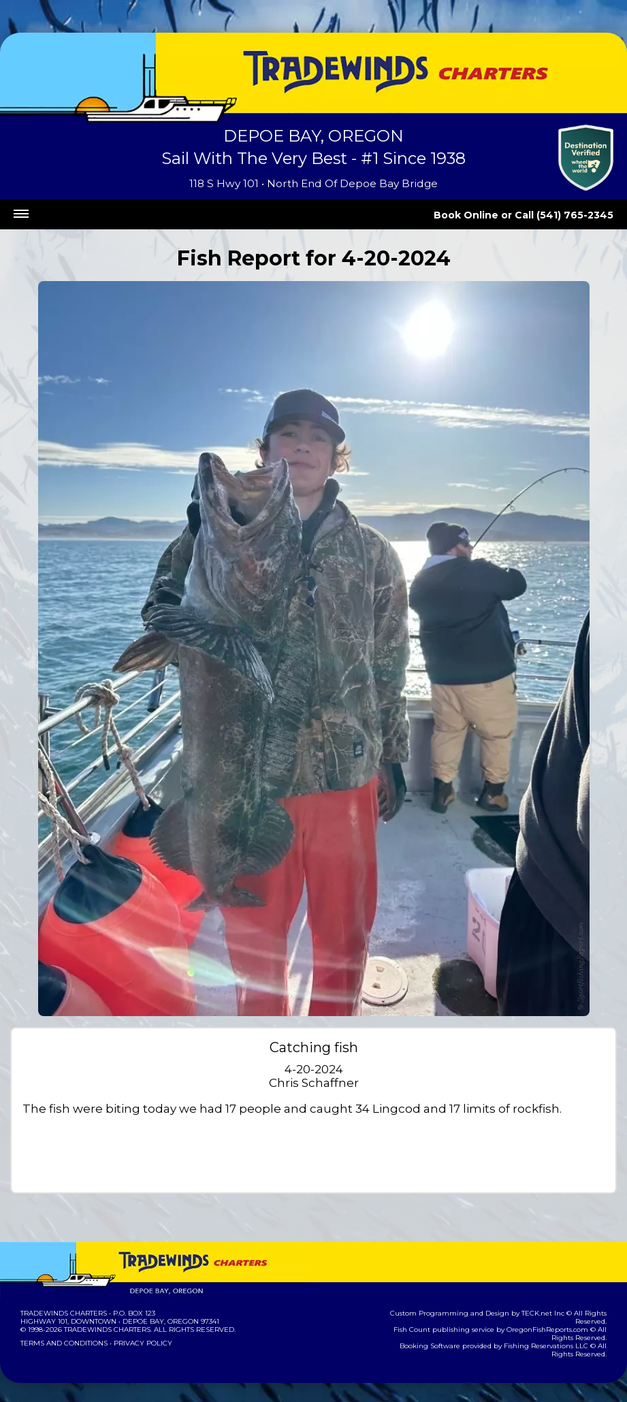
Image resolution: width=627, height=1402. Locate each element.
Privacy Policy (139, 1343)
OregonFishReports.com (532, 1321)
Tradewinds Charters (63, 1313)
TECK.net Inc (516, 1313)
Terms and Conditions (62, 1343)
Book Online (485, 215)
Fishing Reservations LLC (531, 1337)
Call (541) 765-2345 (570, 215)
